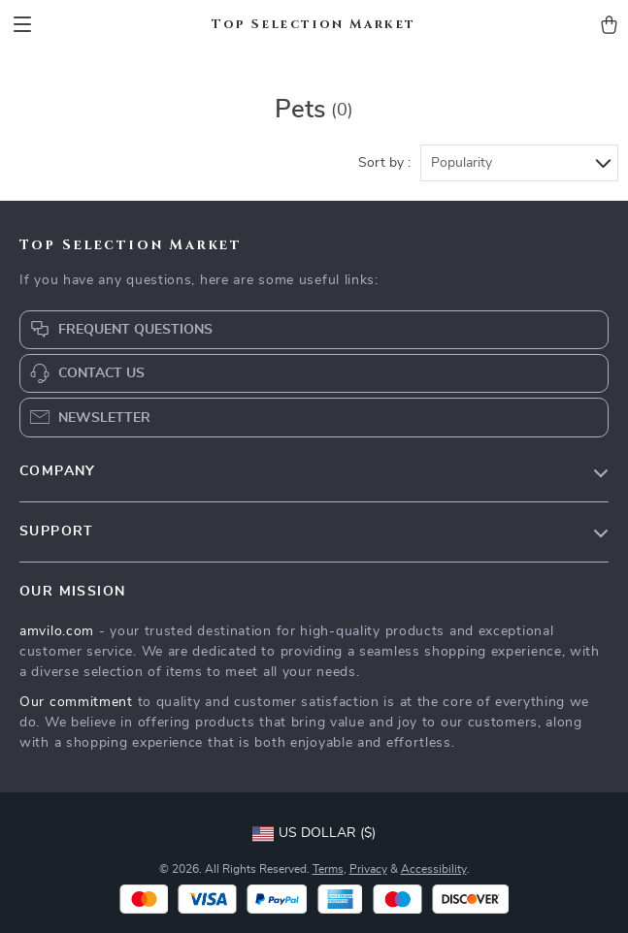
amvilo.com (56, 631)
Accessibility (434, 869)
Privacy (368, 869)
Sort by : (384, 163)
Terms (328, 869)
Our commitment (76, 702)
